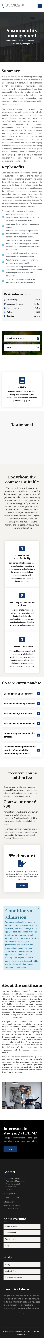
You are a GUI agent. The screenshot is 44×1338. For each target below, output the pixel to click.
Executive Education (14, 41)
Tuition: (10, 312)
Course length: (13, 300)
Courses (30, 41)
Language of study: (15, 304)
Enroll (22, 885)
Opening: (10, 316)
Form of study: (13, 308)
